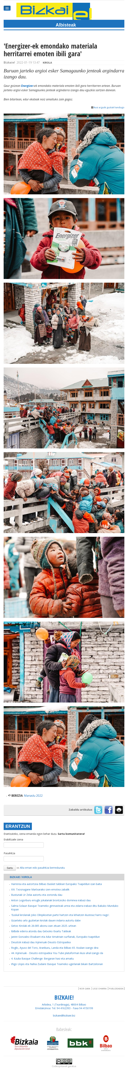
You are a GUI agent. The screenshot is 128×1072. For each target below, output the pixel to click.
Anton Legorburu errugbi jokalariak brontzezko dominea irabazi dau (51, 900)
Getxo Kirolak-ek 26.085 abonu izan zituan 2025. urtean (43, 925)
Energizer (27, 86)
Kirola (47, 62)
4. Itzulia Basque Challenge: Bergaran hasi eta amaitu (42, 958)
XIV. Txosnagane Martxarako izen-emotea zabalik (40, 889)
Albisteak (66, 24)
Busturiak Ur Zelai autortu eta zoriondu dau (36, 895)
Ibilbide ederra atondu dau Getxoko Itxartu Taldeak (41, 931)
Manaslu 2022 (33, 796)
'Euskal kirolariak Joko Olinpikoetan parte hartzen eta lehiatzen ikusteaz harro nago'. (60, 915)
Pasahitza (9, 853)
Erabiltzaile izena (13, 839)
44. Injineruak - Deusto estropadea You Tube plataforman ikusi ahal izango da (57, 953)
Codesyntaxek (59, 1066)
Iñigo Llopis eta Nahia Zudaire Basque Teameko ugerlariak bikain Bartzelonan (57, 964)
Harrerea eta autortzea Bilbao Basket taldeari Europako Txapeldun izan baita (56, 884)
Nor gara (85, 988)
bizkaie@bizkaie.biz (64, 1015)
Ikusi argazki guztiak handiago (107, 107)
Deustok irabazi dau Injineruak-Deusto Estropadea (41, 942)
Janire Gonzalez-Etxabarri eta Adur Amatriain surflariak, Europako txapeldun (55, 936)
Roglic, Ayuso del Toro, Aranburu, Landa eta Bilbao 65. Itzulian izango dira (54, 947)
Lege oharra (100, 988)
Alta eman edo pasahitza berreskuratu (42, 867)
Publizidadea (116, 988)
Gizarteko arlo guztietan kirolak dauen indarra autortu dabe (46, 920)
